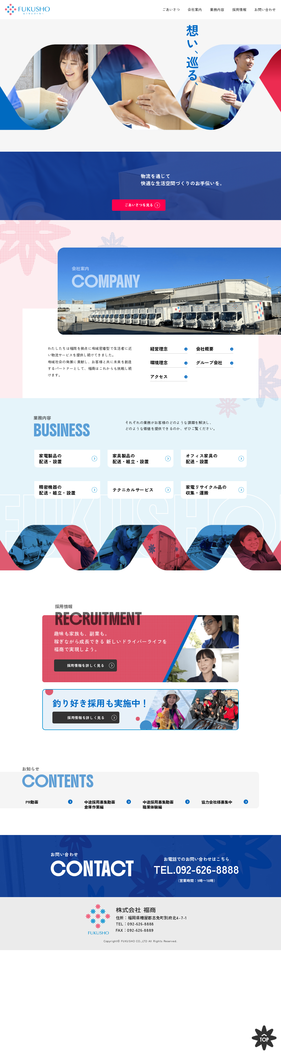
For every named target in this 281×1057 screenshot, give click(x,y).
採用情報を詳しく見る (85, 742)
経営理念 (159, 348)
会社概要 (204, 348)
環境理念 (159, 362)
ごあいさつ (171, 9)
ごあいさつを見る (139, 204)
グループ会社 (209, 362)
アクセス (159, 376)
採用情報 (239, 9)
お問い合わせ (265, 9)
